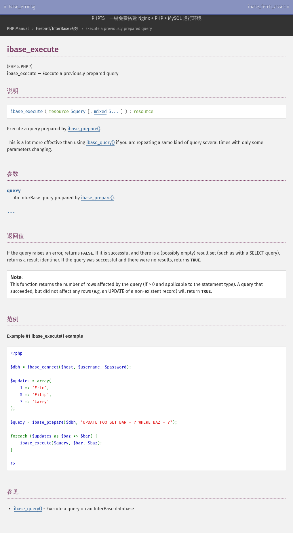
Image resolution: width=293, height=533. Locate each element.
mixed (100, 111)
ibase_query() (100, 142)
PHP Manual (18, 28)
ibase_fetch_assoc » (269, 6)
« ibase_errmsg (19, 6)
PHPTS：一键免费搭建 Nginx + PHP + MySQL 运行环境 (146, 18)
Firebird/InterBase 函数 (57, 28)
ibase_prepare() (84, 128)
